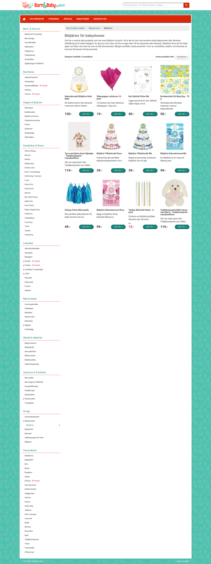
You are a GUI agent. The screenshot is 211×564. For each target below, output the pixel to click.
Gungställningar (31, 386)
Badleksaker (30, 112)
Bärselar (28, 433)
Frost (27, 180)
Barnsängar (30, 38)
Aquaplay (29, 253)
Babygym (28, 257)
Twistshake (29, 548)
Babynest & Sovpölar (33, 34)
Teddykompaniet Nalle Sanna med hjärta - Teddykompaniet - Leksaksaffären (174, 212)
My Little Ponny (31, 197)
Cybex (27, 477)
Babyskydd (29, 347)
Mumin (28, 193)
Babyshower (30, 421)
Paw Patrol (29, 205)
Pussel (27, 286)
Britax (27, 468)
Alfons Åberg (30, 151)
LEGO (27, 273)
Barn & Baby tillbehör (44, 5)
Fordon (32, 265)
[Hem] (23, 19)
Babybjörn (29, 460)
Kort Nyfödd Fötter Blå (139, 96)
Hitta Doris (29, 189)
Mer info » (86, 114)
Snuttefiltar (29, 59)
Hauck (27, 502)
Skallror (28, 290)
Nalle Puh (29, 201)
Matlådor (28, 312)
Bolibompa (29, 163)
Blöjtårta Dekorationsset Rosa (110, 210)
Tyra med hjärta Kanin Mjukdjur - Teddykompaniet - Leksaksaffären (79, 155)
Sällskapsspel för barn (34, 437)
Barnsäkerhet (30, 351)
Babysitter (29, 429)
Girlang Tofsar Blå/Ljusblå (77, 210)
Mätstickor (29, 47)
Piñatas (28, 90)
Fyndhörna (53, 19)
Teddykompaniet (32, 539)
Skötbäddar (30, 133)
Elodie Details (30, 489)
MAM (27, 523)
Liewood (28, 518)
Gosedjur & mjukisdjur (34, 269)
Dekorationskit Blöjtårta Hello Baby (78, 97)
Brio (26, 464)
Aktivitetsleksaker (32, 248)
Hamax (28, 497)
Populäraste (182, 57)
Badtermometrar (32, 116)
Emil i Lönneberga (32, 172)
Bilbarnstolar (30, 355)
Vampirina (29, 235)
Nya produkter (37, 19)
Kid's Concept (30, 514)
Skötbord (28, 129)
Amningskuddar (31, 304)
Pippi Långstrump (32, 209)
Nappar (28, 325)
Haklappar (29, 308)
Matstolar (29, 321)
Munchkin (29, 531)
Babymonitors (30, 343)
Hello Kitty (29, 506)
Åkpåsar (28, 442)
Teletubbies (30, 218)
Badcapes (29, 108)
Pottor (27, 124)
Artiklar (68, 19)
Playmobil (29, 282)
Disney (32, 481)
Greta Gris (29, 184)
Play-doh (28, 278)
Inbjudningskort (31, 77)
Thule (27, 544)
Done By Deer (30, 485)
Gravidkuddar (30, 42)
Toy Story (29, 222)
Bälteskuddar (30, 360)
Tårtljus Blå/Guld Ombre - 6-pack (141, 211)
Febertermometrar (32, 120)
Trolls (27, 226)
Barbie (27, 159)
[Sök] (186, 5)
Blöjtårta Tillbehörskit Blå (140, 153)
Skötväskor (29, 137)
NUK (27, 535)
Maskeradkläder (36, 86)
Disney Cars (30, 168)
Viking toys (29, 552)
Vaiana (28, 230)
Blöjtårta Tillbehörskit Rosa (109, 153)
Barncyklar (29, 378)
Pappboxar (29, 51)
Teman (32, 94)
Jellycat (28, 510)
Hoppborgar (30, 390)
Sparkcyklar (30, 395)
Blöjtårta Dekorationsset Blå (173, 153)
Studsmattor (30, 399)
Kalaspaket (29, 81)
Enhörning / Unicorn (33, 176)
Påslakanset (30, 55)
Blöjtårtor (30, 425)
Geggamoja (29, 493)
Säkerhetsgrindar (32, 364)
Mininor (28, 527)
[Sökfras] (153, 5)
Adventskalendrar (32, 417)
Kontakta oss (100, 19)
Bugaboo (28, 472)
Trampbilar (29, 403)
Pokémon (29, 214)
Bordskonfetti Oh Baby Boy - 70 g (174, 97)
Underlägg (29, 329)
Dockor (32, 261)
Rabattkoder (83, 19)
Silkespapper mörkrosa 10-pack (109, 97)
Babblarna (29, 456)
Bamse (28, 155)
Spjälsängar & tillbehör (34, 63)
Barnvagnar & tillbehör (34, 382)
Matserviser (30, 317)
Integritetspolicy (183, 561)
